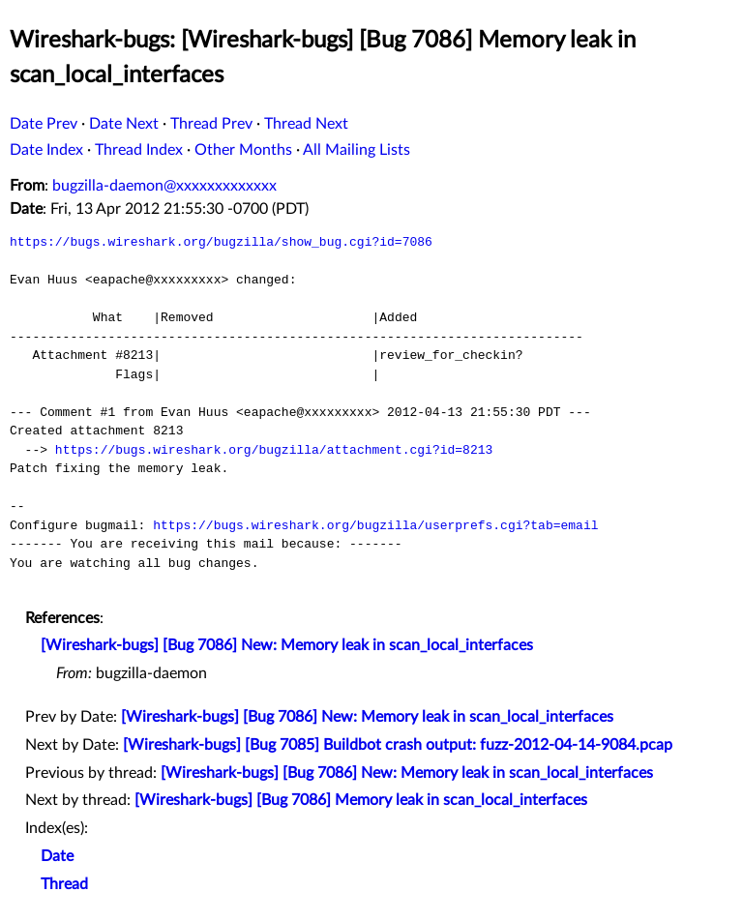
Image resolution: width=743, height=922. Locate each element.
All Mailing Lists (356, 150)
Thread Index (139, 150)
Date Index (46, 150)
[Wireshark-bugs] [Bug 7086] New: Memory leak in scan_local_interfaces (287, 645)
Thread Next (306, 124)
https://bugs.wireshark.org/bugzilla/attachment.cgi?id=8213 (273, 450)
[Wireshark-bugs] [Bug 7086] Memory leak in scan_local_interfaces (360, 800)
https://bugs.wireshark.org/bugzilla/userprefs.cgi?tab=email (375, 525)
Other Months (243, 150)
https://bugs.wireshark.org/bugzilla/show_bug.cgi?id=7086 (221, 242)
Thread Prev (211, 124)
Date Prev (43, 124)
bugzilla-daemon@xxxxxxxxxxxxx (164, 185)
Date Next (124, 124)
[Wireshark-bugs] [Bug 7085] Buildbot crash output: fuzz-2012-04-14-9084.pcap (397, 745)
